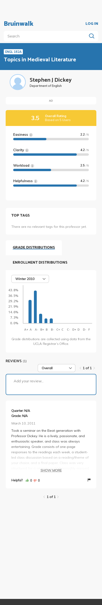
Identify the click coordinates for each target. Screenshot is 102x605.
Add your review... (29, 381)
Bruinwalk (18, 24)
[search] (46, 36)
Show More (51, 470)
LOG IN (92, 24)
